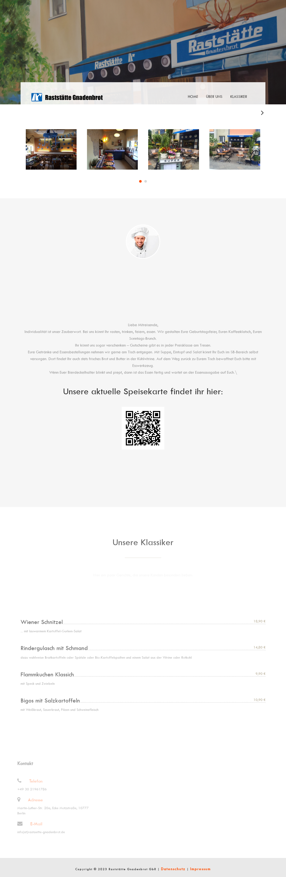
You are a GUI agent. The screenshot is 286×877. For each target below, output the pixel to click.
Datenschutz (173, 869)
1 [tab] (140, 182)
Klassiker (238, 96)
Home (193, 96)
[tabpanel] (51, 149)
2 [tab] (146, 182)
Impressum (200, 869)
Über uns (214, 96)
